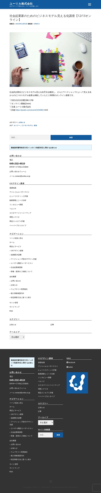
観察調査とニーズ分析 (18, 200)
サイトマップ (15, 307)
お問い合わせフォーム (18, 171)
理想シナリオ (15, 217)
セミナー (17, 125)
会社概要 (13, 277)
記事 (52, 325)
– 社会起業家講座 (16, 267)
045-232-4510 (17, 163)
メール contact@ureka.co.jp (20, 176)
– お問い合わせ (15, 281)
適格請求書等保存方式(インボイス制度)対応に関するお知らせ (34, 148)
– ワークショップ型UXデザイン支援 (23, 259)
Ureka (37, 24)
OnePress (55, 487)
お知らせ (22, 122)
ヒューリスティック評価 (19, 196)
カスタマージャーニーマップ (20, 213)
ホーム (12, 242)
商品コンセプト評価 (17, 221)
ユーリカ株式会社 (21, 3)
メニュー (89, 4)
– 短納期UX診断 (16, 255)
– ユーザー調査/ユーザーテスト (21, 263)
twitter (70, 367)
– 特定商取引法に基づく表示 (20, 297)
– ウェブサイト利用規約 (19, 289)
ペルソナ (13, 209)
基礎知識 (13, 188)
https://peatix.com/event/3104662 (30, 110)
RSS (11, 311)
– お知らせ (14, 285)
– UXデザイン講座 (16, 251)
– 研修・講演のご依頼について (21, 271)
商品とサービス (15, 246)
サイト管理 (14, 303)
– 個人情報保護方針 (17, 293)
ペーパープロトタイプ (18, 225)
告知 (35, 125)
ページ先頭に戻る (16, 238)
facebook (71, 362)
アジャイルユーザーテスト (20, 192)
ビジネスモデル (27, 125)
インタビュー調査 (16, 205)
